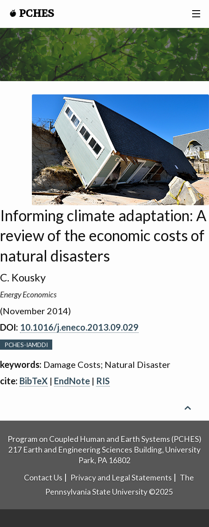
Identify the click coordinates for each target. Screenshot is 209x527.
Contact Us (43, 477)
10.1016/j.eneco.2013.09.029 (79, 327)
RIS (103, 380)
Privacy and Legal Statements (121, 477)
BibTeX (33, 380)
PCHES (31, 13)
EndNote (72, 380)
